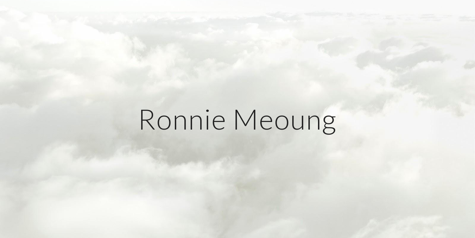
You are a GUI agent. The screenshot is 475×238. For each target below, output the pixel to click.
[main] (237, 119)
